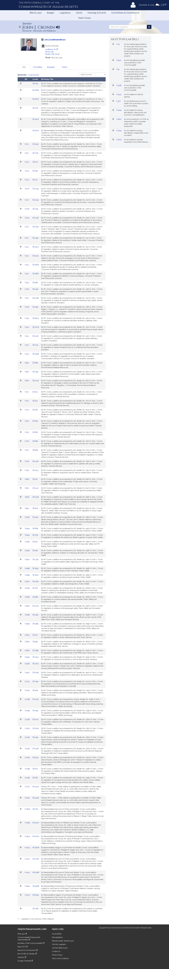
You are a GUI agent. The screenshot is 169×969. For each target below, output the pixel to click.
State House (84, 18)
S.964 (27, 508)
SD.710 (35, 180)
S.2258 (27, 699)
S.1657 (27, 606)
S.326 (27, 289)
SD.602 (35, 162)
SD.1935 (35, 144)
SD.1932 (35, 757)
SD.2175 (35, 153)
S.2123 (27, 681)
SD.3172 (35, 108)
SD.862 (35, 432)
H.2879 (28, 809)
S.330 (27, 327)
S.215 (27, 274)
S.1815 (27, 641)
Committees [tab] (37, 67)
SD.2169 (36, 672)
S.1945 (27, 657)
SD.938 (35, 690)
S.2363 (27, 748)
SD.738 (35, 535)
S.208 (27, 209)
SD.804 (35, 508)
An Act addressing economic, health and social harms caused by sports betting (136, 103)
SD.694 (35, 421)
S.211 (27, 238)
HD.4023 (36, 836)
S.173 (27, 144)
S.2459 (27, 778)
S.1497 (27, 559)
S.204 (27, 171)
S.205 (27, 180)
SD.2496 (36, 354)
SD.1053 (35, 699)
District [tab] (64, 67)
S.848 (27, 497)
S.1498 (27, 568)
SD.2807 (36, 99)
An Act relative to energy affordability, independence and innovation (136, 133)
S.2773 (27, 786)
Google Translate (25, 961)
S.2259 (27, 710)
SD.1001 (35, 719)
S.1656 (27, 597)
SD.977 (35, 635)
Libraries (22, 957)
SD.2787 (36, 909)
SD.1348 (36, 748)
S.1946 (27, 664)
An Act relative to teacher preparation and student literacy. (136, 141)
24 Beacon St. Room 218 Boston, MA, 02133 (52, 51)
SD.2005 (36, 327)
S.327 (27, 298)
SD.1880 (36, 274)
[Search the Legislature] (149, 27)
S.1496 (27, 550)
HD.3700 (36, 823)
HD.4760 (36, 859)
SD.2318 (36, 497)
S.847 (27, 488)
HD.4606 (36, 848)
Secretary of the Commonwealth (31, 943)
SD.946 (35, 550)
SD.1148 (35, 461)
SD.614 (35, 401)
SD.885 (35, 363)
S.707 (27, 450)
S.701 (27, 392)
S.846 (27, 479)
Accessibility (56, 934)
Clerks (79, 12)
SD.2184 (36, 581)
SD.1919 (35, 568)
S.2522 (119, 60)
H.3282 (28, 823)
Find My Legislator (59, 944)
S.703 (27, 410)
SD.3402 (36, 119)
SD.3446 (36, 798)
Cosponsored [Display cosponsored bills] (33, 75)
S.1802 (119, 119)
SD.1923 (35, 575)
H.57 (118, 44)
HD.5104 (36, 130)
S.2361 (27, 728)
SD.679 (35, 778)
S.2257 (27, 690)
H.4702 (28, 895)
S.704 (27, 421)
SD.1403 (36, 256)
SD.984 (35, 282)
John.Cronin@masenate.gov (54, 39)
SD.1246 (36, 218)
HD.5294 (36, 895)
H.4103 (27, 848)
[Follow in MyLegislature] (20, 27)
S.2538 (119, 85)
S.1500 (27, 581)
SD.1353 (35, 289)
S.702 (27, 401)
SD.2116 (35, 336)
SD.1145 (35, 209)
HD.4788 (36, 872)
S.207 (27, 200)
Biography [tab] (51, 67)
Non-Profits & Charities (27, 954)
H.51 (118, 69)
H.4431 (119, 94)
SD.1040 (36, 606)
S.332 (27, 345)
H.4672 (119, 140)
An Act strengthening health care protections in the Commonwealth (134, 62)
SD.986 (35, 597)
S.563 (27, 372)
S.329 (27, 318)
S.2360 (28, 719)
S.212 (27, 247)
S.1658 (27, 615)
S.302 (118, 101)
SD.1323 (35, 470)
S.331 (27, 336)
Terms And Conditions (60, 958)
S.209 (27, 218)
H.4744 (119, 110)
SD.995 (35, 641)
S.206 (27, 189)
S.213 (27, 256)
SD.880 (35, 441)
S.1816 (27, 650)
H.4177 (27, 859)
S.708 (27, 461)
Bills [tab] (24, 67)
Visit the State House (59, 948)
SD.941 (35, 542)
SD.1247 (35, 488)
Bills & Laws (36, 12)
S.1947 (27, 672)
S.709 (27, 470)
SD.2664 (36, 90)
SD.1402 (36, 247)
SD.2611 (35, 83)
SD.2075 (36, 381)
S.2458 (27, 769)
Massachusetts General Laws (63, 941)
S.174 (27, 153)
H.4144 (119, 131)
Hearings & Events (97, 12)
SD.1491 (35, 710)
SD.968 (35, 450)
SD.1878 (36, 265)
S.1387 (27, 517)
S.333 (27, 354)
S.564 (27, 381)
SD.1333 (35, 657)
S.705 (27, 432)
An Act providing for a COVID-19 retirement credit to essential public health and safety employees (136, 122)
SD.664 (35, 171)
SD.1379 (35, 559)
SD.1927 (35, 517)
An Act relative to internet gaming (133, 96)
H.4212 (27, 872)
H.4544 (27, 886)
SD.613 (35, 392)
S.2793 (27, 798)
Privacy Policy (57, 955)
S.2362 (27, 737)
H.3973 (27, 836)
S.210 (27, 227)
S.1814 (27, 635)
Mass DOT (23, 947)
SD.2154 (35, 681)
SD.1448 (36, 298)
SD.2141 (35, 345)
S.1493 (27, 528)
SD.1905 (35, 318)
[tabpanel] (62, 497)
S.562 (27, 363)
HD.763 (35, 809)
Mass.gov (22, 934)
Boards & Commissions (28, 950)
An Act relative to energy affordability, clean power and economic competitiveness (135, 112)
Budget (50, 12)
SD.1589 (35, 650)
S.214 (27, 265)
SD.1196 (35, 615)
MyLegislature (57, 937)
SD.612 (35, 479)
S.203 (27, 162)
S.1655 (27, 588)
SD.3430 (36, 786)
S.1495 (27, 542)
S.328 (27, 307)
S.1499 (27, 575)
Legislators (65, 12)
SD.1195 (35, 372)
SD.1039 (36, 189)
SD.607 (35, 769)
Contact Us (56, 951)
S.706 (27, 441)
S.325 (27, 282)
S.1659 (27, 624)
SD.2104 (36, 664)
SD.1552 (35, 307)
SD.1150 (35, 737)
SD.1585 (35, 624)
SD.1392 (35, 238)
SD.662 (35, 410)
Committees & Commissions (125, 12)
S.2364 (27, 757)
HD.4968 (36, 886)
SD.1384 (36, 227)
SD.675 (35, 588)
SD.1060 (36, 728)
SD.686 (35, 528)
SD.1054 (35, 200)
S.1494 (27, 535)
